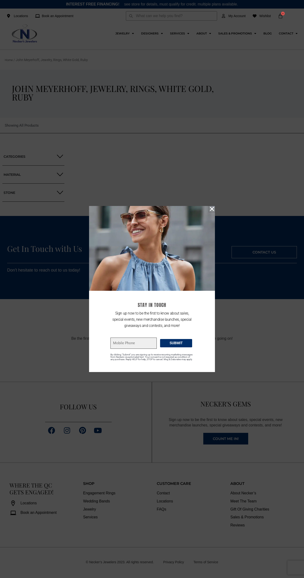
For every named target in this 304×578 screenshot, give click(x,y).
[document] (152, 289)
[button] (212, 209)
